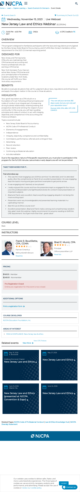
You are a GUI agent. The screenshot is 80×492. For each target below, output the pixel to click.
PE (74, 32)
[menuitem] (8, 443)
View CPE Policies (40, 341)
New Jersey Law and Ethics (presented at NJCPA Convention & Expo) (19, 396)
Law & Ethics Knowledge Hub (57, 422)
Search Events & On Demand (38, 8)
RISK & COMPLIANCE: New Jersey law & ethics (24, 334)
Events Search (9, 15)
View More (27, 343)
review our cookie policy (31, 488)
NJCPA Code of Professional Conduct (29, 422)
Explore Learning (19, 8)
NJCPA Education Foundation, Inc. (17, 320)
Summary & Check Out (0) (66, 15)
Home (2, 8)
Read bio (19, 256)
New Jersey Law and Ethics (19, 361)
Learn (9, 8)
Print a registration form (12, 306)
